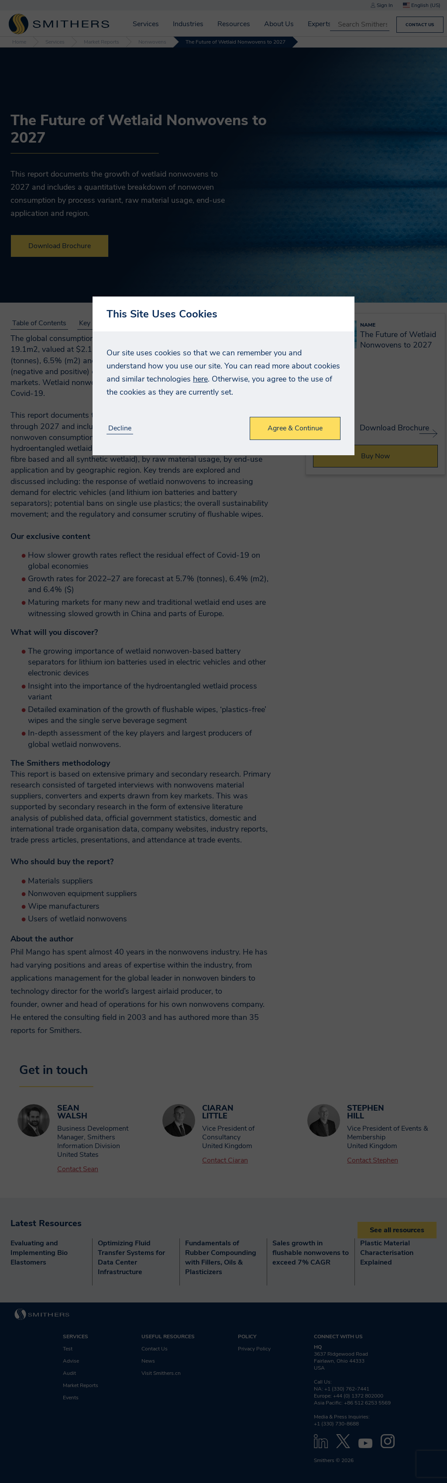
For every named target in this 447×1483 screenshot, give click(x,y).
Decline (119, 428)
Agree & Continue (295, 428)
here (200, 379)
